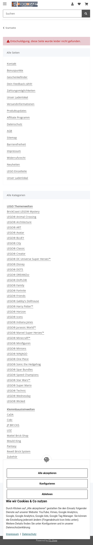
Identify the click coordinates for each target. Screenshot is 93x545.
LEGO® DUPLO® (17, 280)
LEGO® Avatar (15, 232)
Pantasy (11, 446)
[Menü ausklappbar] (5, 2)
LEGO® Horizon (16, 311)
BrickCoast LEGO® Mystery (23, 211)
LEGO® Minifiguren (19, 343)
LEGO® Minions (16, 348)
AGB (9, 131)
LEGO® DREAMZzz (18, 274)
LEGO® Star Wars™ (18, 380)
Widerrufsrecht (16, 157)
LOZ (9, 430)
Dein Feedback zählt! (19, 84)
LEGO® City (14, 243)
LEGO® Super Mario (19, 385)
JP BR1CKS (13, 425)
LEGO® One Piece (18, 359)
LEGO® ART (14, 227)
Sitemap (12, 137)
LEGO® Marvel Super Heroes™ (25, 332)
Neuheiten (13, 164)
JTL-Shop (52, 540)
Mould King (14, 441)
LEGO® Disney (16, 264)
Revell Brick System (18, 451)
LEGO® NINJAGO (17, 353)
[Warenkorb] (86, 4)
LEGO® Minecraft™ (18, 338)
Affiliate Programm (18, 117)
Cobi (9, 420)
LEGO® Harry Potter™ (20, 306)
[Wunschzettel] (79, 4)
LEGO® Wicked (16, 401)
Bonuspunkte (15, 70)
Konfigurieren (47, 483)
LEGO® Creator (16, 253)
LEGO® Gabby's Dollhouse (23, 301)
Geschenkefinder (17, 77)
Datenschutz (29, 534)
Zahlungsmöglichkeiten (21, 90)
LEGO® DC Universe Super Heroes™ (29, 259)
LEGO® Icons (15, 317)
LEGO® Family (15, 285)
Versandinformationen (20, 104)
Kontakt (11, 63)
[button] (72, 4)
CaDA (10, 414)
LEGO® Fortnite (16, 290)
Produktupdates (16, 110)
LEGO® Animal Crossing (21, 216)
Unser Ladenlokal (17, 97)
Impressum (12, 534)
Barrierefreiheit (16, 144)
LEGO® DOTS (15, 269)
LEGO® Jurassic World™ (21, 327)
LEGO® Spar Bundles (20, 369)
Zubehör (12, 456)
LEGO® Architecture (19, 222)
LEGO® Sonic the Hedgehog (24, 364)
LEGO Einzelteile (17, 171)
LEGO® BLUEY (15, 238)
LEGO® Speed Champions (23, 374)
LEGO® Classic (16, 248)
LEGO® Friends (16, 295)
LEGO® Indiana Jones (20, 322)
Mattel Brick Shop (17, 435)
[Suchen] (42, 13)
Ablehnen (47, 494)
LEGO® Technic (16, 390)
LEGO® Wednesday (19, 396)
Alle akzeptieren (47, 473)
